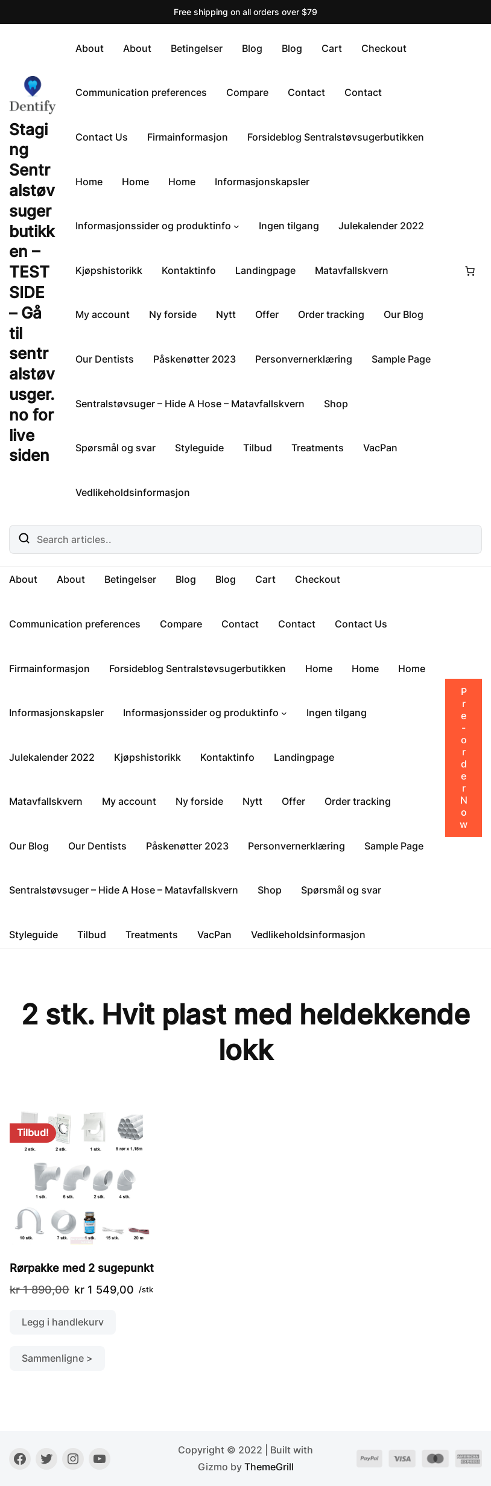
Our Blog (403, 314)
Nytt (226, 314)
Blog (252, 48)
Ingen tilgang (289, 226)
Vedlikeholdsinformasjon (132, 492)
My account (102, 314)
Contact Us (101, 137)
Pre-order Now (463, 757)
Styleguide (199, 448)
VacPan (380, 448)
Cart (332, 48)
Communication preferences (141, 92)
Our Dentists (104, 359)
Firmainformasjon (187, 137)
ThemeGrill (269, 1467)
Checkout (384, 48)
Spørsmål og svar (115, 448)
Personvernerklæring (303, 359)
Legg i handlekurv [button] (63, 1322)
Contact (306, 92)
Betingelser (197, 48)
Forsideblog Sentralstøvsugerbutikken (335, 137)
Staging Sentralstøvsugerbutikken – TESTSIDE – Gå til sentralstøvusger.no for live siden (32, 292)
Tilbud (257, 448)
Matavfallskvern (351, 270)
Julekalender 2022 (381, 226)
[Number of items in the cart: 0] (470, 271)
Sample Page (401, 359)
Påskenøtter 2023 (194, 359)
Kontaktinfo (189, 270)
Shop (336, 404)
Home (89, 182)
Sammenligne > (57, 1358)
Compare (247, 92)
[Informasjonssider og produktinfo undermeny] (236, 226)
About (89, 48)
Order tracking (331, 314)
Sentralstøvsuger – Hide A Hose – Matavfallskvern (190, 404)
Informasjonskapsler (262, 182)
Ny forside (173, 314)
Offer (267, 314)
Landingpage (265, 270)
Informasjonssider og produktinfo (153, 226)
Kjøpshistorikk (108, 270)
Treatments (317, 448)
